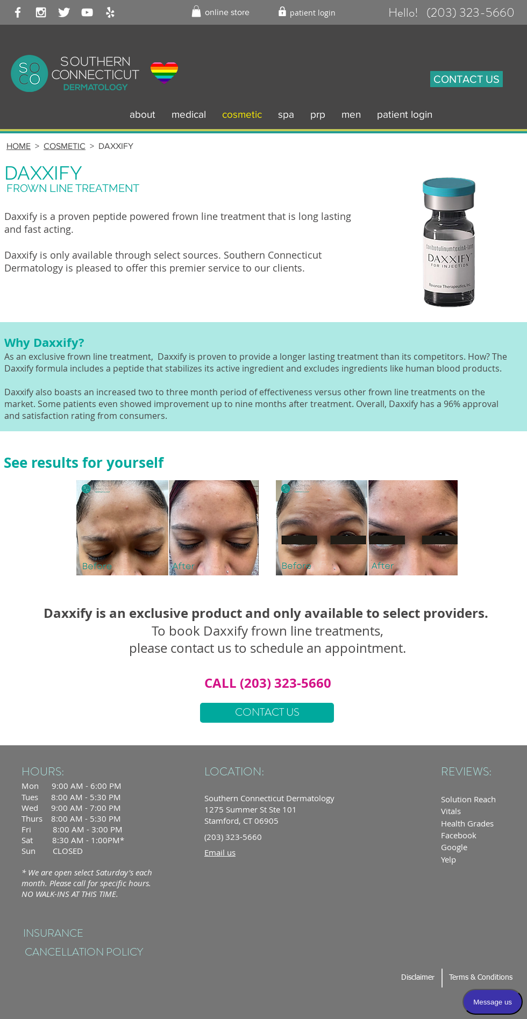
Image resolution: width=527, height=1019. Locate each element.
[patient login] (313, 12)
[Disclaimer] (417, 978)
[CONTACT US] (466, 79)
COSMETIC (65, 146)
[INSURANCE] (53, 933)
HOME (18, 146)
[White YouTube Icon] (87, 12)
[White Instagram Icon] (41, 12)
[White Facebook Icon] (18, 12)
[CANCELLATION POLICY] (84, 952)
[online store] (227, 12)
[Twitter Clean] (64, 12)
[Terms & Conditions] (480, 978)
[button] (196, 11)
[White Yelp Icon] (110, 12)
